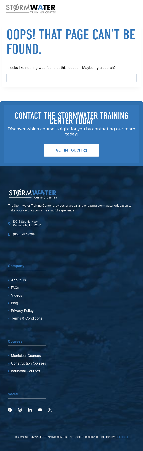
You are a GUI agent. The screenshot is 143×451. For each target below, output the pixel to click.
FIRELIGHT (122, 437)
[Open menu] (134, 8)
